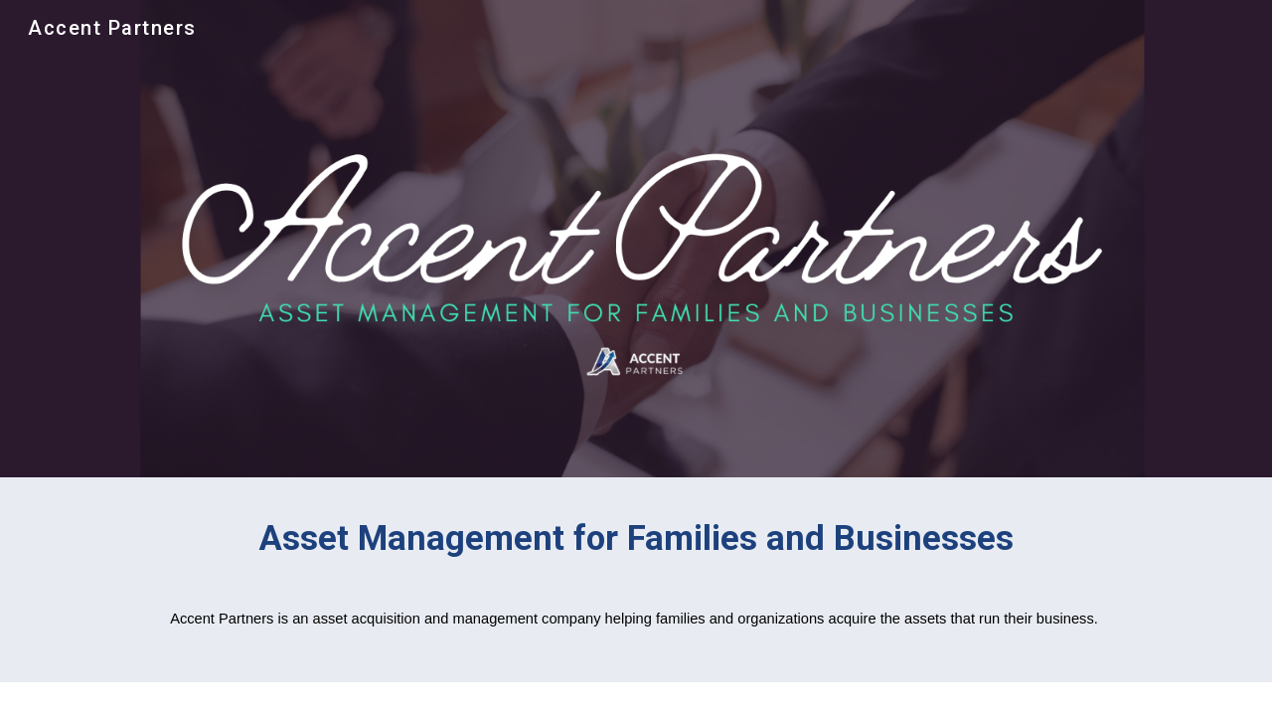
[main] (636, 547)
